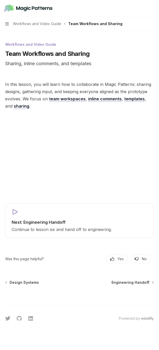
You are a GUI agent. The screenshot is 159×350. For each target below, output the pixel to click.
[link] (79, 220)
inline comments (105, 98)
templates (134, 98)
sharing (21, 106)
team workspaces (67, 98)
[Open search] (142, 8)
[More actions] (152, 8)
